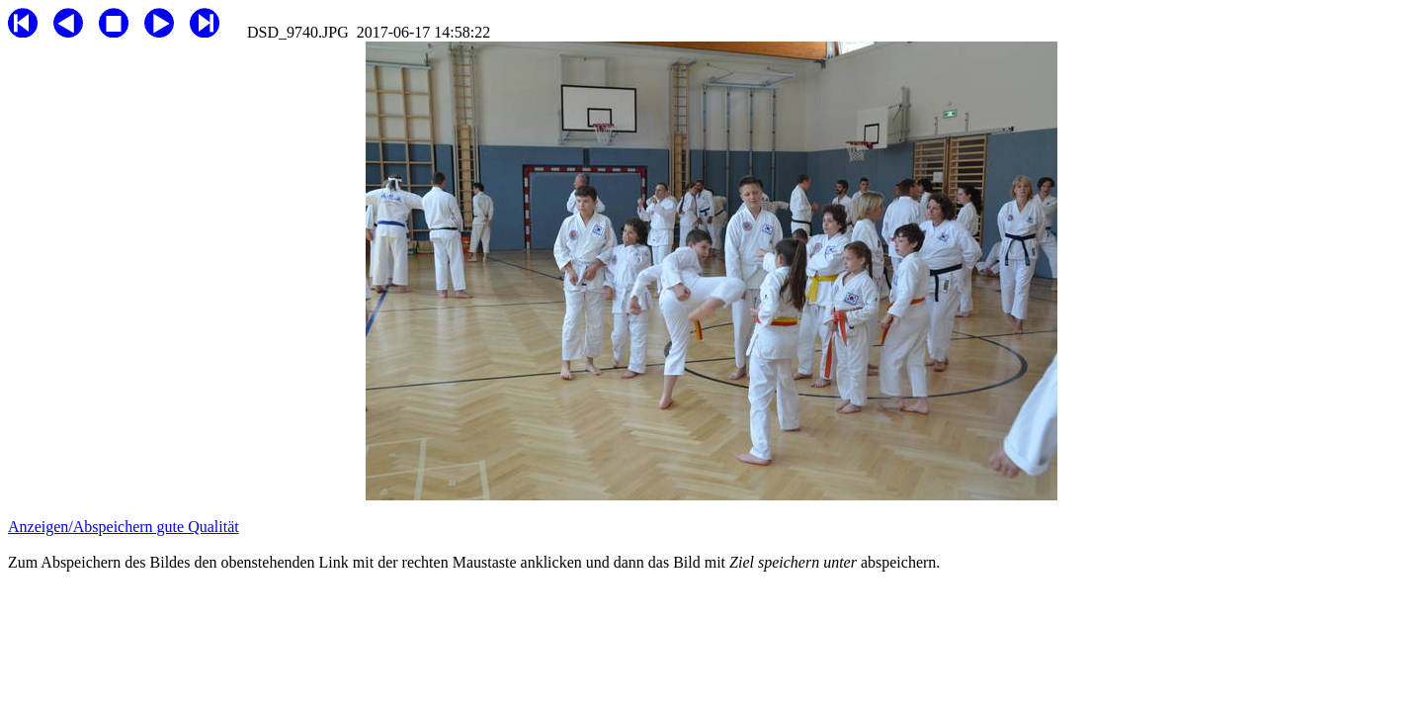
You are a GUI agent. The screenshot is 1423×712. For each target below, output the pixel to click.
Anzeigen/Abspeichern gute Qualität (123, 526)
